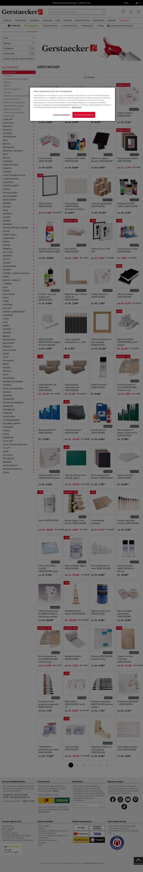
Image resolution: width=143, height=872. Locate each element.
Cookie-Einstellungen (61, 115)
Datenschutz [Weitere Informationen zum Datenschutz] (76, 107)
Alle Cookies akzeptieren (84, 115)
